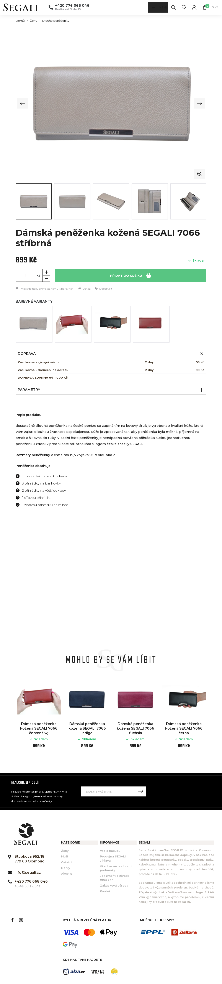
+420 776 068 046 (72, 6)
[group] (111, 103)
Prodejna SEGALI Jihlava (113, 858)
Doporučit (103, 288)
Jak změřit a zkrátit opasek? (114, 878)
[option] (39, 717)
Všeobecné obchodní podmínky (116, 868)
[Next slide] (199, 103)
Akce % (66, 873)
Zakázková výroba (114, 885)
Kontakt (106, 891)
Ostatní (66, 862)
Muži (64, 856)
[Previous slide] (23, 103)
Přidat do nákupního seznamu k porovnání (45, 288)
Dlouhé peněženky (55, 20)
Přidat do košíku (130, 275)
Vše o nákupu (110, 851)
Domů (20, 20)
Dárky (65, 868)
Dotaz (84, 288)
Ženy (33, 20)
